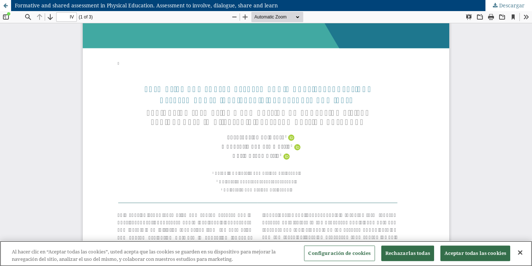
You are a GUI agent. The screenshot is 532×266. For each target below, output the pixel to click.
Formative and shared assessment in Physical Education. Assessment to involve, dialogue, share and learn (146, 5)
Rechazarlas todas (407, 254)
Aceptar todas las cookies (475, 254)
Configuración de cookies (339, 254)
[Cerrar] (520, 254)
